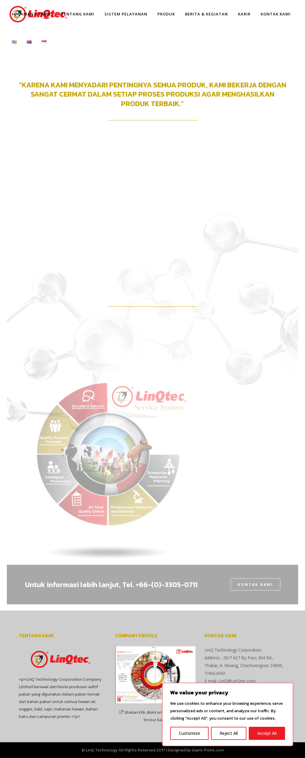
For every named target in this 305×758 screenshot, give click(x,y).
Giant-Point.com (208, 750)
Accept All (266, 733)
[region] (227, 714)
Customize (189, 733)
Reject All (229, 733)
